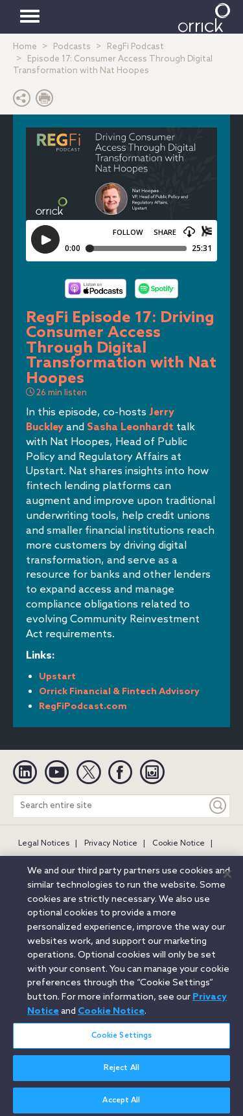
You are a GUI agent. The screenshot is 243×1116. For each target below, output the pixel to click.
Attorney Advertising (57, 861)
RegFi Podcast (135, 47)
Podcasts (72, 47)
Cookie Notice (178, 843)
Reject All (121, 1075)
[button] (22, 101)
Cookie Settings (121, 1043)
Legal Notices (43, 843)
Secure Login (135, 861)
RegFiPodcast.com (83, 706)
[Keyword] (218, 806)
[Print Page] (45, 101)
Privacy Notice (110, 843)
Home (25, 47)
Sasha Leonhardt (130, 427)
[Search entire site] (110, 806)
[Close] (227, 882)
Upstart (57, 677)
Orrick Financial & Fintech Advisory (119, 691)
